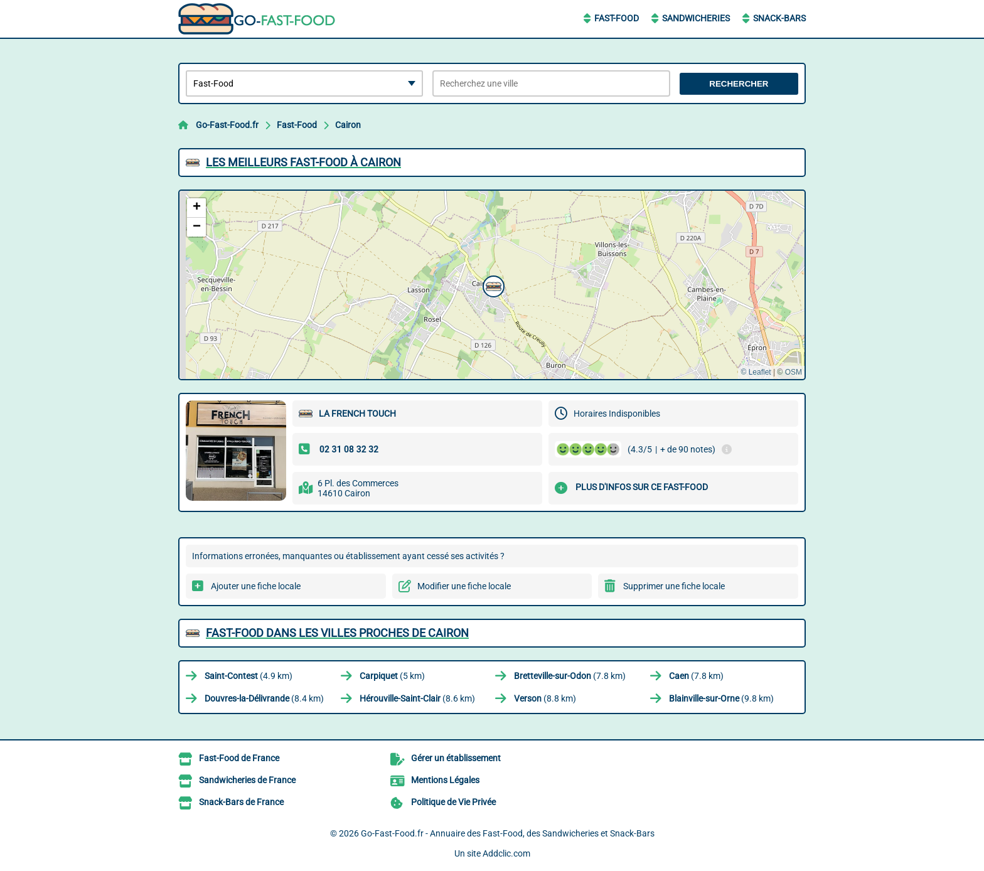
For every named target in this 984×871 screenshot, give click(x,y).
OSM (793, 372)
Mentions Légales (445, 780)
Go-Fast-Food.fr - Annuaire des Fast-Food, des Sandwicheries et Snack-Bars (508, 833)
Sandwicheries (696, 18)
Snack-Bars (779, 18)
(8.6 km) (417, 698)
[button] (492, 284)
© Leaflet (756, 372)
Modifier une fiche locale (464, 586)
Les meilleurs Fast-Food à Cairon (303, 162)
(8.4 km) (264, 698)
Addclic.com (506, 853)
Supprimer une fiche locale (674, 586)
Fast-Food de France (239, 758)
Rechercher (738, 83)
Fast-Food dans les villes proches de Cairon (337, 632)
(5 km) (392, 676)
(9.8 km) (721, 698)
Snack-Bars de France (241, 802)
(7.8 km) (570, 676)
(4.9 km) (248, 676)
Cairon (348, 125)
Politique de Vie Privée (453, 802)
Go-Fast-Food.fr (227, 125)
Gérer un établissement (456, 758)
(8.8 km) (545, 698)
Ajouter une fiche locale (256, 586)
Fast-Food (616, 18)
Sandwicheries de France (247, 780)
